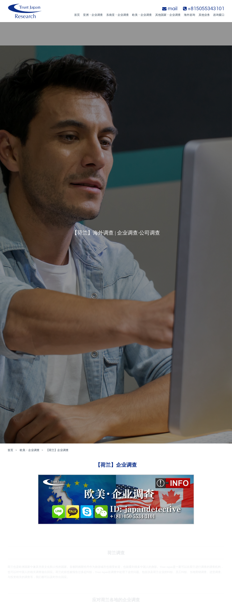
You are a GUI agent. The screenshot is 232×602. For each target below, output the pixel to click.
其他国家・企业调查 (168, 14)
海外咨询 (189, 14)
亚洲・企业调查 (93, 14)
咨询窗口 (218, 14)
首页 (77, 14)
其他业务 (204, 14)
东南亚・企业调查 (117, 14)
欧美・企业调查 (142, 14)
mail (169, 8)
